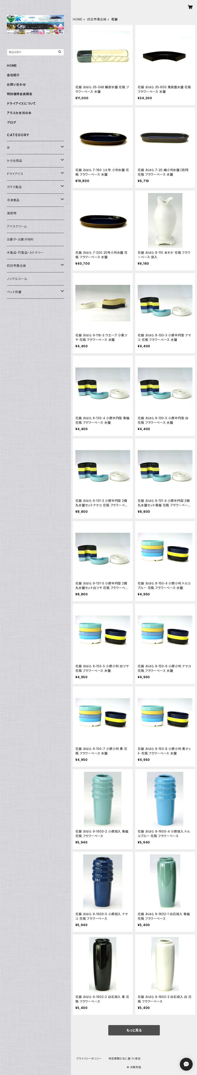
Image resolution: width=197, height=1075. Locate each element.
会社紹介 (13, 75)
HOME (77, 19)
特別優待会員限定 (19, 94)
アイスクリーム (17, 226)
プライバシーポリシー (89, 1058)
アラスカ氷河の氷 (19, 113)
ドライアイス (15, 174)
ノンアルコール (17, 279)
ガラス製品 (14, 187)
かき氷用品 (14, 160)
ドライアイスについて (21, 103)
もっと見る (134, 1030)
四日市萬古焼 (96, 19)
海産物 (11, 213)
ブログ (11, 122)
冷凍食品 (13, 200)
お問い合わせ (16, 84)
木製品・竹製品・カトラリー (25, 252)
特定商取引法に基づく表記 (124, 1058)
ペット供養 (14, 292)
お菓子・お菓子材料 (20, 239)
